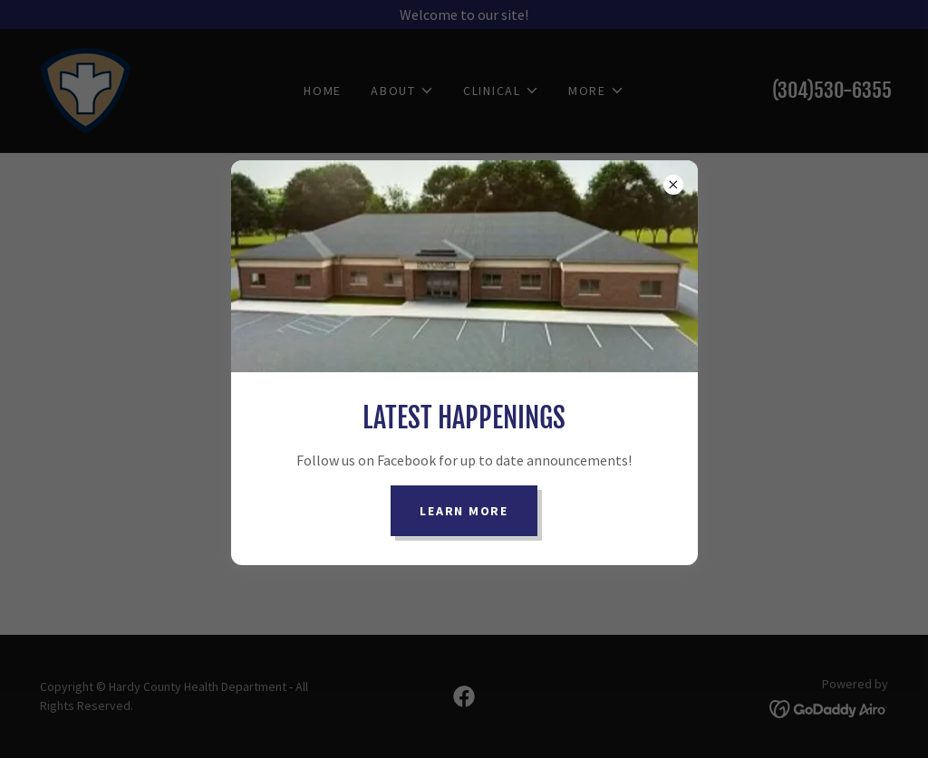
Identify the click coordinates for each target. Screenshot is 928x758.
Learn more (464, 511)
